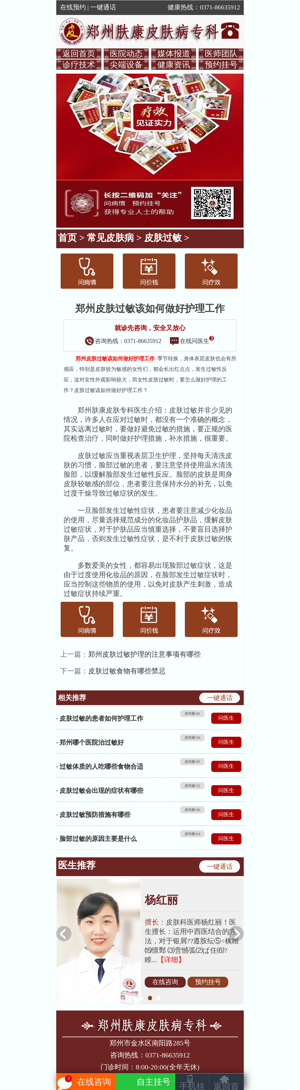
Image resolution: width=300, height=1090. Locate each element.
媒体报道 (173, 53)
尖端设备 (126, 64)
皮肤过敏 (163, 237)
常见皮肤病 (110, 237)
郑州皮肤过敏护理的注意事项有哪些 (144, 654)
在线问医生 (192, 341)
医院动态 (126, 53)
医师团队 (221, 53)
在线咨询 (165, 982)
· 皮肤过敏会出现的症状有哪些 (99, 790)
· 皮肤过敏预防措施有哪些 (93, 814)
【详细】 (171, 960)
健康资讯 (173, 64)
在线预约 (73, 7)
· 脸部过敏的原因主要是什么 (96, 838)
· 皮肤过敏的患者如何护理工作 (99, 718)
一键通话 (103, 7)
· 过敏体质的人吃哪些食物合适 (99, 766)
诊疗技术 (78, 64)
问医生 (226, 718)
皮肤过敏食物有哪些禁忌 (127, 671)
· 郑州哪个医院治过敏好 (90, 742)
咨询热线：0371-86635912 (123, 341)
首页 (67, 237)
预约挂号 (221, 64)
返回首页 (78, 53)
